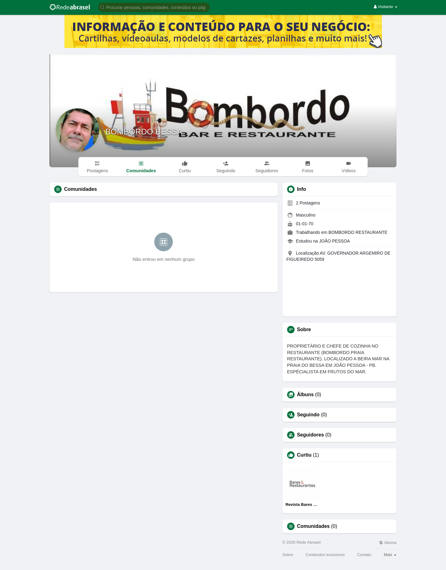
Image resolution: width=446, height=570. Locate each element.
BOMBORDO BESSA (143, 131)
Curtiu (304, 455)
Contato (364, 555)
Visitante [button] (385, 6)
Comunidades (313, 526)
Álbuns (305, 394)
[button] (154, 7)
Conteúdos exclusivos (325, 555)
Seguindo (308, 414)
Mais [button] (390, 554)
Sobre (287, 555)
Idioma (387, 543)
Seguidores (310, 434)
